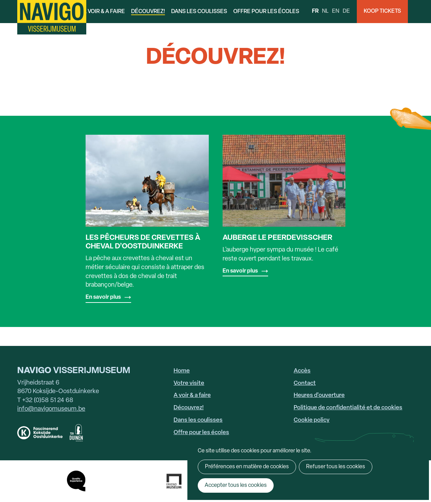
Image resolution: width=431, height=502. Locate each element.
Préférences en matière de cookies (247, 467)
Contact (305, 383)
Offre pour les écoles (266, 11)
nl (325, 11)
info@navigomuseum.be (51, 409)
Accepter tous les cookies (236, 485)
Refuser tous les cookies (335, 467)
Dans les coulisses (199, 11)
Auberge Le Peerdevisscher (277, 238)
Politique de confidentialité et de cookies (348, 408)
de (346, 11)
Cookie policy (312, 420)
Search (419, 11)
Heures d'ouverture (319, 395)
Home (182, 371)
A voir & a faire (104, 11)
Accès (302, 371)
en (335, 11)
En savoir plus (103, 297)
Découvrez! (148, 11)
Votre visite (189, 383)
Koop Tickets (382, 11)
